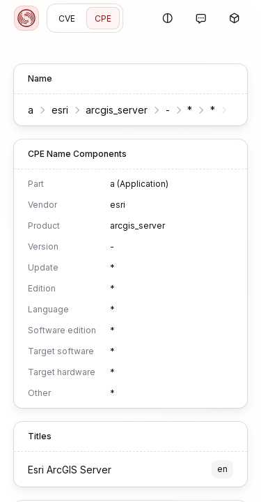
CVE (66, 18)
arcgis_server (117, 110)
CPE (103, 18)
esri (60, 110)
